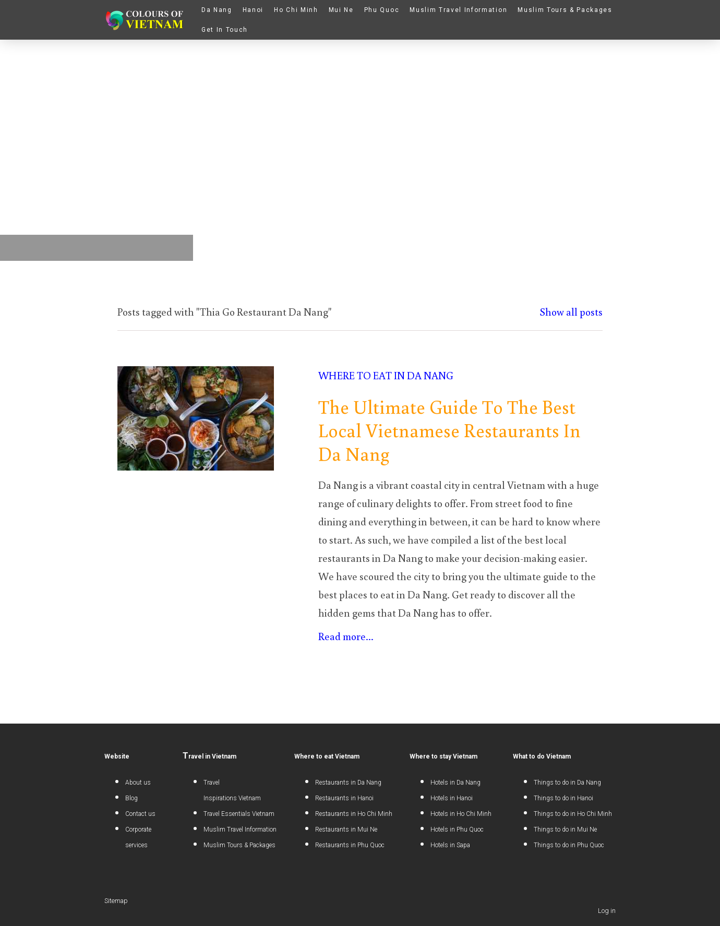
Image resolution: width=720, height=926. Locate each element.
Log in (607, 911)
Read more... (346, 636)
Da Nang (216, 10)
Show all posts (571, 311)
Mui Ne (341, 10)
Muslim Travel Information (458, 10)
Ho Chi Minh (296, 10)
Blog (131, 798)
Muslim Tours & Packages (565, 10)
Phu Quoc (381, 10)
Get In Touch (224, 29)
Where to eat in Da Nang (385, 375)
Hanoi (253, 10)
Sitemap (116, 901)
